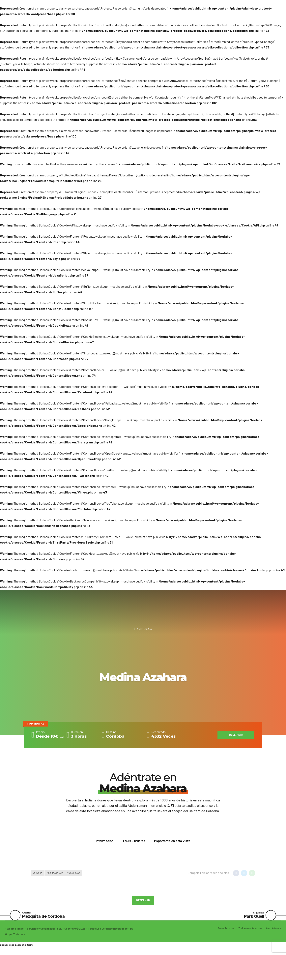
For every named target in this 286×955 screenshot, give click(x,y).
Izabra (17, 949)
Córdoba (38, 873)
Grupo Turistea (221, 932)
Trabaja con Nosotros (247, 932)
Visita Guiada (144, 629)
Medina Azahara (58, 873)
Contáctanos (273, 932)
